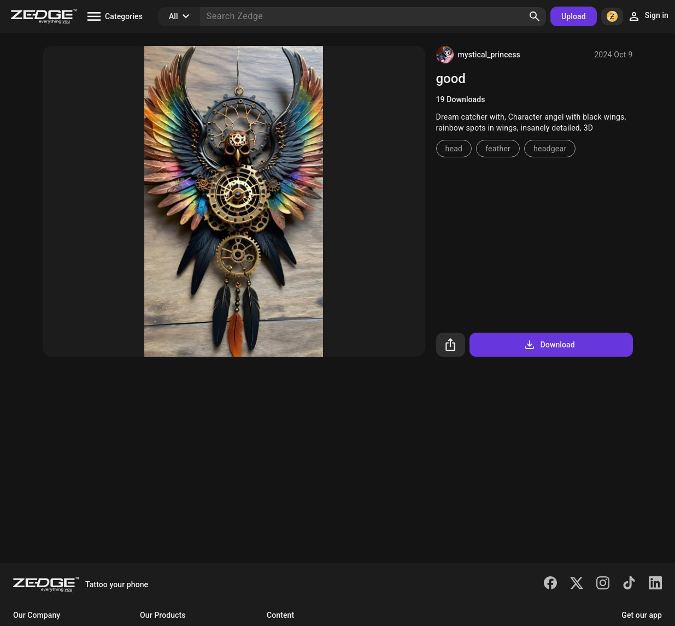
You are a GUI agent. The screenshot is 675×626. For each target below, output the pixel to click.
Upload (573, 16)
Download (549, 344)
